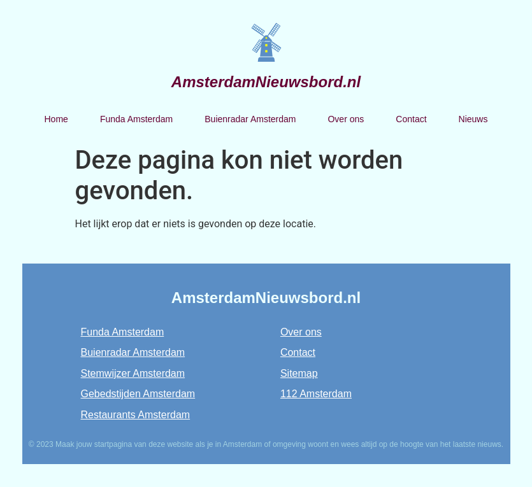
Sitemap (299, 373)
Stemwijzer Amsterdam (133, 373)
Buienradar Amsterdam (250, 119)
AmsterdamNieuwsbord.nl (266, 81)
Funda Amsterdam (136, 119)
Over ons (345, 119)
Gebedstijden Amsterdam (138, 393)
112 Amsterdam (316, 393)
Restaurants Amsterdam (136, 414)
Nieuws (473, 119)
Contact (411, 119)
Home (56, 119)
